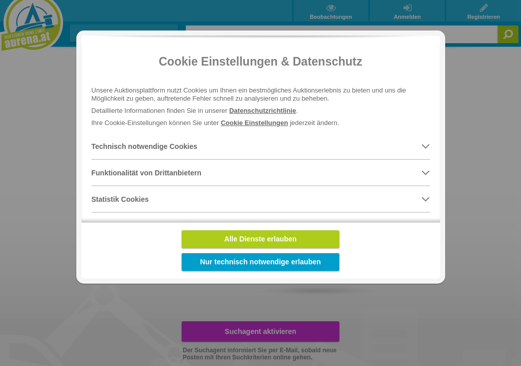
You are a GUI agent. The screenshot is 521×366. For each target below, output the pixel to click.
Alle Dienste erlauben (260, 239)
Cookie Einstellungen (254, 123)
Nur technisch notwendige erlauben (260, 262)
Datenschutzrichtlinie (262, 110)
